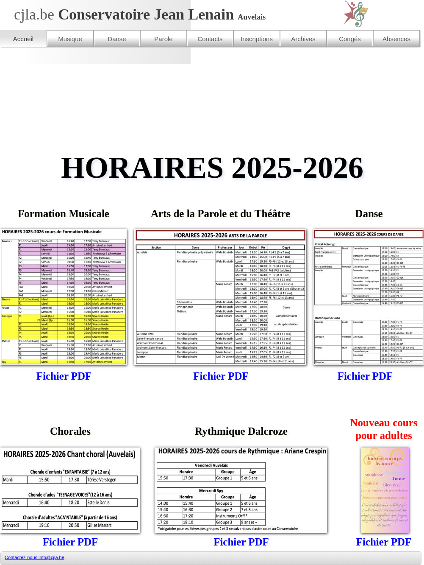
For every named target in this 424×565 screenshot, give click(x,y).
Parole (163, 38)
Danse (117, 38)
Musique (70, 38)
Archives (303, 38)
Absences (396, 38)
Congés (350, 38)
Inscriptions (257, 38)
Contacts (209, 38)
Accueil (23, 38)
